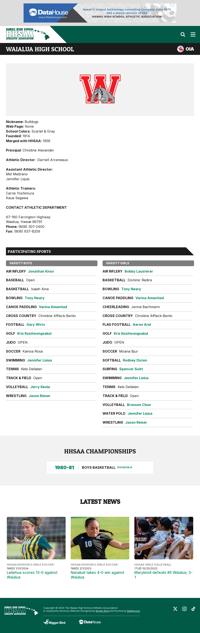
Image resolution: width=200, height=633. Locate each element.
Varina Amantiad (53, 307)
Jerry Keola (40, 387)
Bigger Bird (102, 610)
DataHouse (133, 610)
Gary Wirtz (36, 324)
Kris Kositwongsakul (34, 333)
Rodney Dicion (135, 360)
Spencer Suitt (131, 369)
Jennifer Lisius (39, 360)
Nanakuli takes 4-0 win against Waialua (97, 574)
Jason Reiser (40, 396)
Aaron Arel (142, 324)
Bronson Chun (139, 405)
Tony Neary (35, 298)
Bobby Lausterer (139, 271)
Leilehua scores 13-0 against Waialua (32, 574)
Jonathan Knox (41, 271)
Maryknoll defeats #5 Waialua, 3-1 (163, 574)
